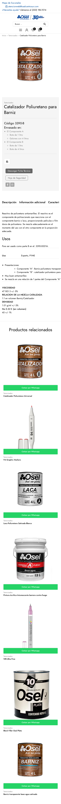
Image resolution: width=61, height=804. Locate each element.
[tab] (9, 202)
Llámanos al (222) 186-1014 (24, 9)
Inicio (4, 35)
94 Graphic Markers (12, 459)
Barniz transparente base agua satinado (20, 794)
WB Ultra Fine (9, 659)
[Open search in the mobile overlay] (30, 24)
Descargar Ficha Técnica (19, 170)
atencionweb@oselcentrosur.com (21, 6)
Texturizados (12, 35)
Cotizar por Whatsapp (31, 387)
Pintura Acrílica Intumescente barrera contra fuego (25, 595)
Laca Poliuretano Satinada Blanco (17, 523)
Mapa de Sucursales (11, 2)
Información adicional (32, 202)
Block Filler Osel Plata (12, 730)
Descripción (9, 202)
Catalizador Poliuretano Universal (17, 396)
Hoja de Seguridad (17, 178)
